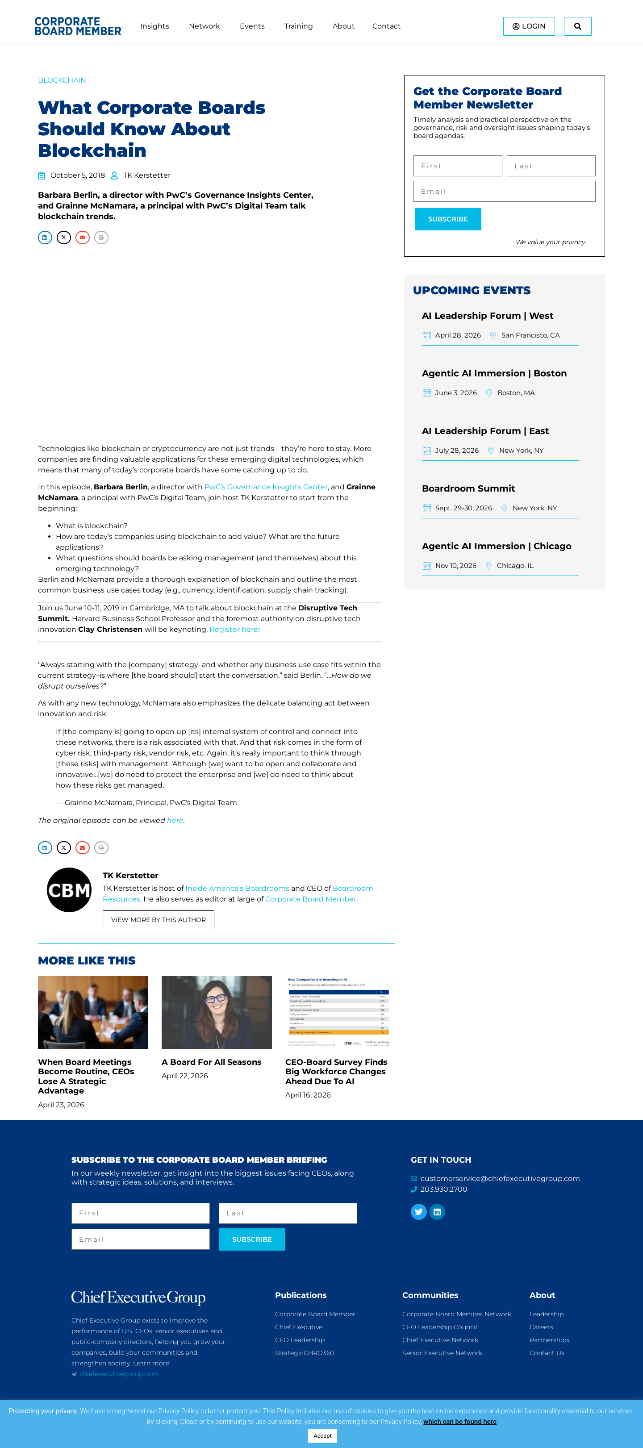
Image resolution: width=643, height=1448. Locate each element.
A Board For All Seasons (212, 1062)
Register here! (234, 629)
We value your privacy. (551, 242)
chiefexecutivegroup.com (119, 1374)
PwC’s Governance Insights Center (266, 487)
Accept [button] (322, 1435)
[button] (45, 237)
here (175, 820)
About (542, 1295)
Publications (301, 1295)
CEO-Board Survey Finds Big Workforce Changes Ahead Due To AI (336, 1071)
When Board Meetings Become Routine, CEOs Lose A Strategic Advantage (86, 1076)
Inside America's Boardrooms (237, 888)
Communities (430, 1295)
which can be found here (460, 1422)
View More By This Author (158, 920)
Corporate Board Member (310, 899)
